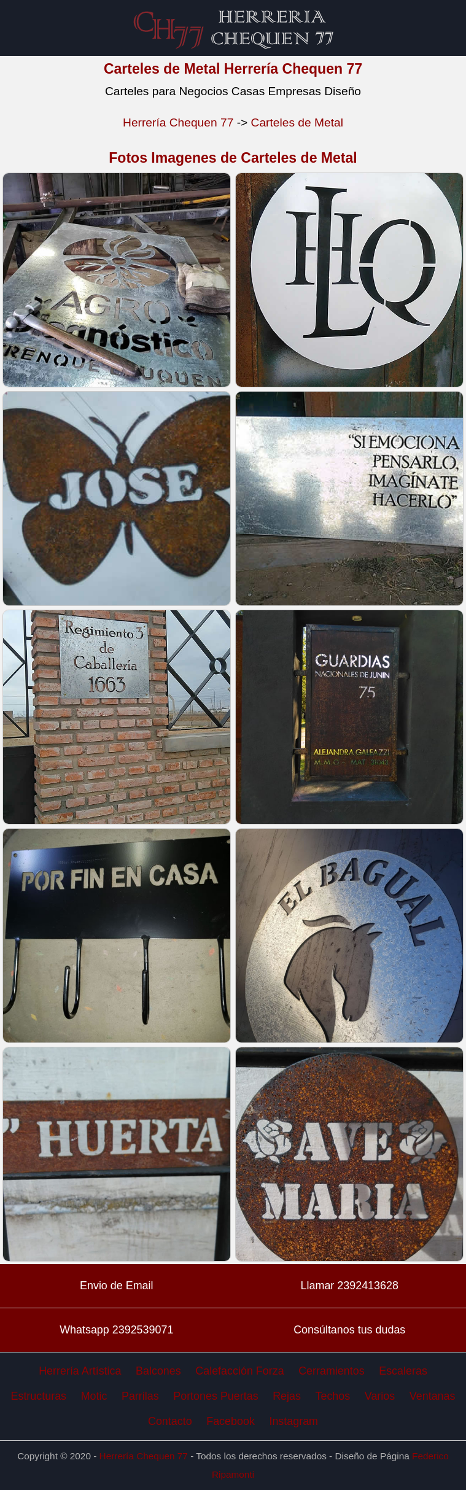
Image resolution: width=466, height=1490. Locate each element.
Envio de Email (116, 1285)
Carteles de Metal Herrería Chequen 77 (233, 69)
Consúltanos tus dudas (349, 1330)
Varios (380, 1396)
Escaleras (403, 1371)
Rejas (287, 1396)
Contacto (170, 1421)
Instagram (293, 1421)
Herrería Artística (80, 1371)
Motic (94, 1396)
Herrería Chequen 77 (178, 122)
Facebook (230, 1421)
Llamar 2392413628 (349, 1285)
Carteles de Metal (297, 122)
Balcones (158, 1371)
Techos (333, 1396)
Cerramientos (331, 1371)
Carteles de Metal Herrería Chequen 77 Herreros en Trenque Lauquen (233, 27)
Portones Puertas (215, 1396)
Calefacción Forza (239, 1371)
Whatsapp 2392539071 (116, 1330)
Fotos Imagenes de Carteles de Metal (233, 158)
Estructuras (39, 1396)
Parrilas (140, 1396)
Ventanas (433, 1396)
